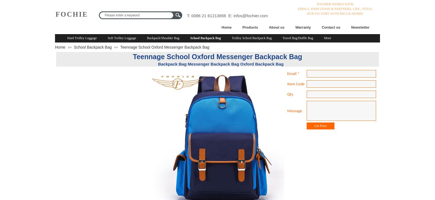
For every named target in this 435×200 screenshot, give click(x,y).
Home (227, 27)
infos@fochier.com (251, 15)
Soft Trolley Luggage (122, 38)
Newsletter (360, 27)
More (327, 38)
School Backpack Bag (205, 38)
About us (276, 27)
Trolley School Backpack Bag (252, 38)
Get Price (320, 126)
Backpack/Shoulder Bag (163, 38)
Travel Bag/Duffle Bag (297, 38)
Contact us (331, 27)
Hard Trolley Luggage (82, 38)
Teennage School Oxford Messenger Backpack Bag (164, 47)
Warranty (303, 27)
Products (250, 27)
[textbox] (137, 15)
